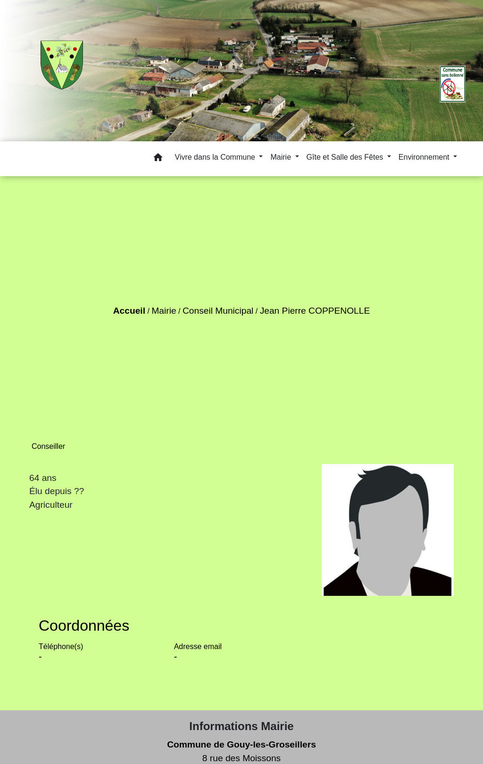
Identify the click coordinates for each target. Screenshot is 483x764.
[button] (158, 159)
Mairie (163, 311)
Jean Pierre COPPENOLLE (315, 311)
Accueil (129, 311)
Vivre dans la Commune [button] (216, 157)
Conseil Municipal (218, 311)
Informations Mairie (241, 726)
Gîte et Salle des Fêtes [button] (346, 157)
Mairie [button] (281, 157)
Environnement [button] (425, 157)
